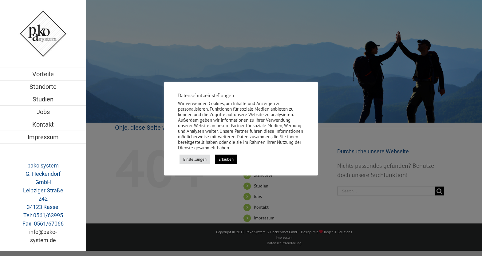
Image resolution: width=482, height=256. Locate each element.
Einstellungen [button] (195, 159)
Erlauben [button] (226, 159)
